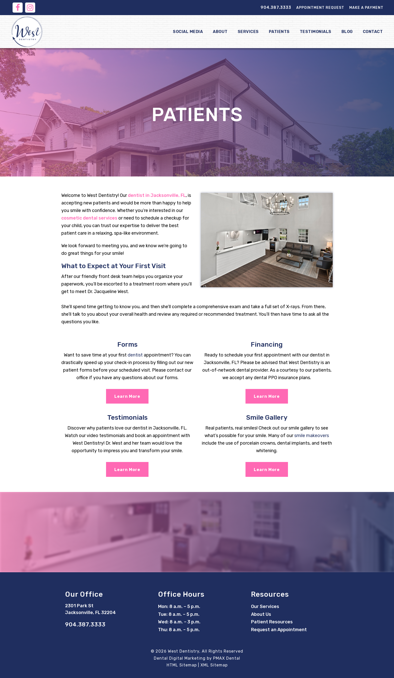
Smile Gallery (266, 417)
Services (248, 31)
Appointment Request (320, 8)
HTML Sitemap (182, 665)
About (220, 31)
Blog (347, 31)
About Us (261, 614)
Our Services (265, 606)
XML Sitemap (214, 665)
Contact (373, 31)
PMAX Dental (226, 658)
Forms (127, 344)
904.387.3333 (276, 7)
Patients (279, 31)
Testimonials (315, 31)
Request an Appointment (279, 629)
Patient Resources (272, 622)
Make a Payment (366, 8)
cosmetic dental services (89, 218)
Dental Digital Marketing (180, 658)
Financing (267, 344)
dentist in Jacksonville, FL (157, 195)
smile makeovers (311, 435)
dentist (135, 355)
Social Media (188, 31)
